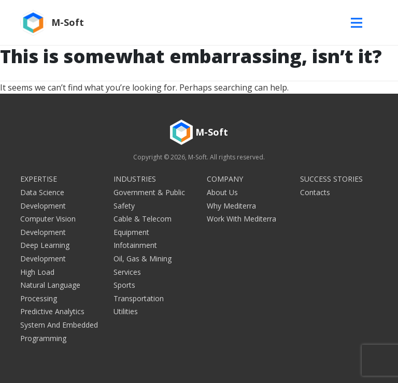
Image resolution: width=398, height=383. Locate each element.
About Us (222, 192)
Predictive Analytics (52, 311)
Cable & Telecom (142, 219)
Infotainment (135, 245)
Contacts (315, 192)
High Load (37, 272)
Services (127, 272)
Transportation (138, 298)
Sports (124, 285)
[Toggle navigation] (359, 22)
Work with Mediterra (241, 219)
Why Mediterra (231, 206)
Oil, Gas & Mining (142, 258)
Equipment (131, 232)
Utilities (125, 311)
